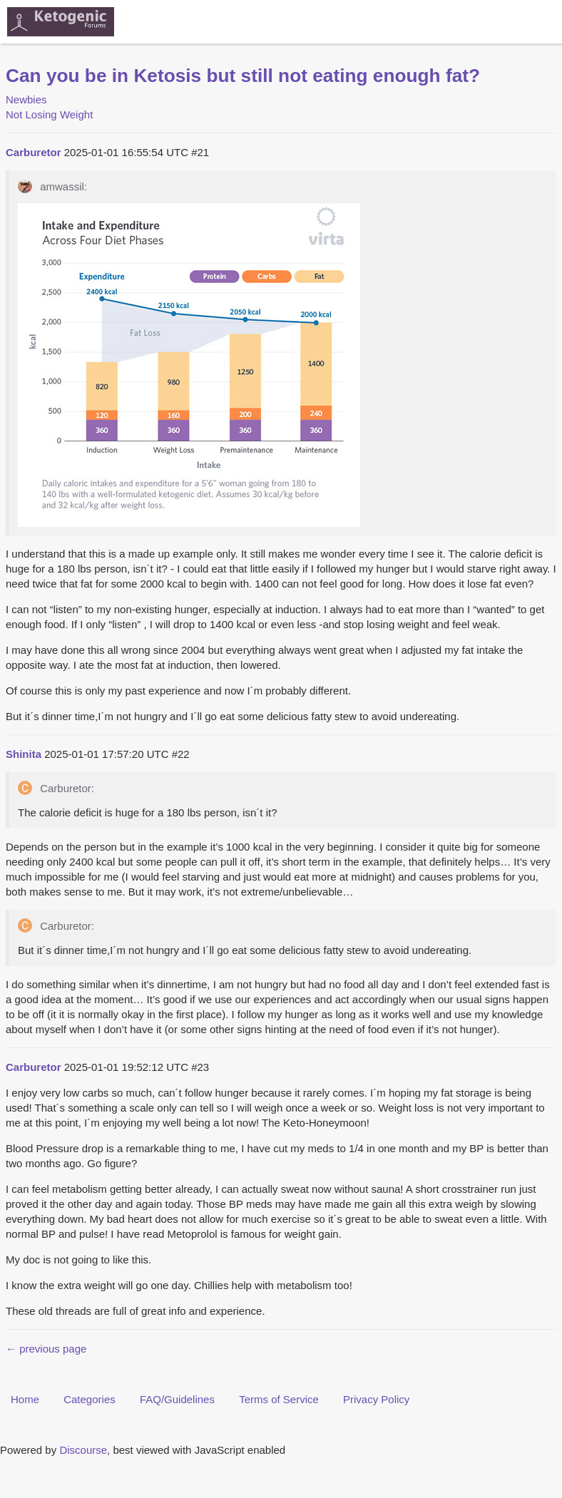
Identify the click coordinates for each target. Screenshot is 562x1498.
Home (25, 1399)
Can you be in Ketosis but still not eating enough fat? (243, 75)
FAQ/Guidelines (177, 1399)
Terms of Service (279, 1399)
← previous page (46, 1349)
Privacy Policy (376, 1399)
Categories (89, 1399)
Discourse (83, 1450)
